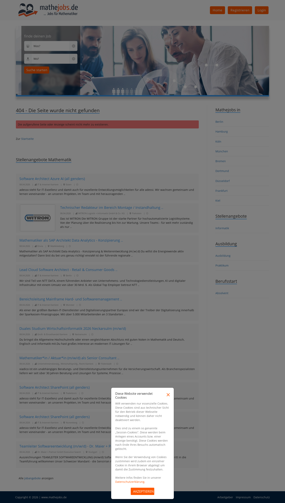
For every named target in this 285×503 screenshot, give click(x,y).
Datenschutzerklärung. (130, 482)
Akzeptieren (143, 491)
